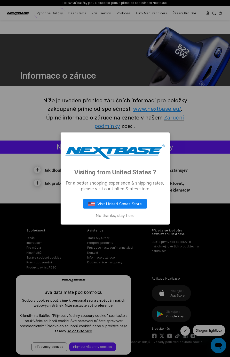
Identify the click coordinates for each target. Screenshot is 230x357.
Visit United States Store (115, 203)
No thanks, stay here (115, 215)
